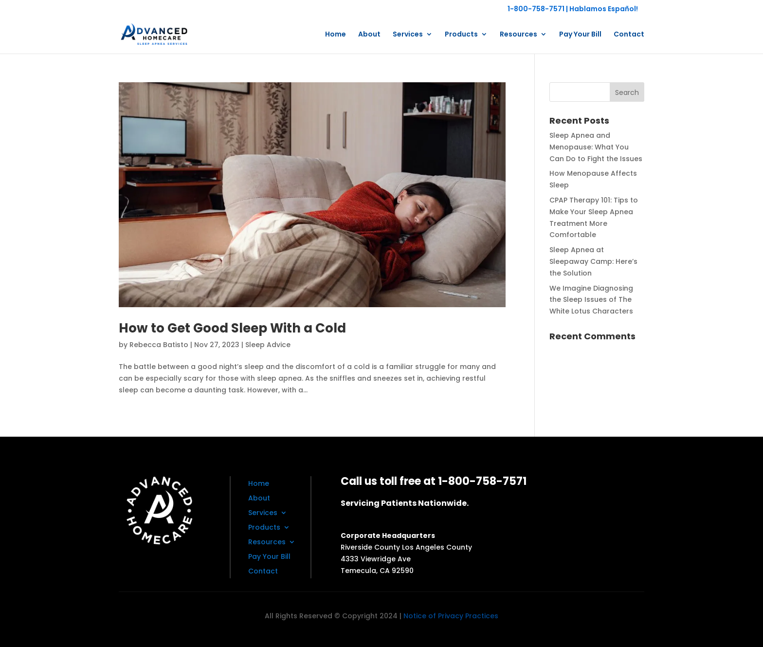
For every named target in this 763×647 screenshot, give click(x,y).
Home (335, 35)
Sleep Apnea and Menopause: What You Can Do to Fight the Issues (595, 147)
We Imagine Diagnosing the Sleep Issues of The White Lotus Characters (591, 299)
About (369, 35)
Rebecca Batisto (158, 345)
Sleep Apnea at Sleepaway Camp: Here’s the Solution (593, 261)
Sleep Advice (268, 345)
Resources (518, 35)
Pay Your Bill (580, 35)
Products (461, 35)
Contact (629, 35)
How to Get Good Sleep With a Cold (232, 328)
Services (408, 35)
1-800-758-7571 (536, 9)
